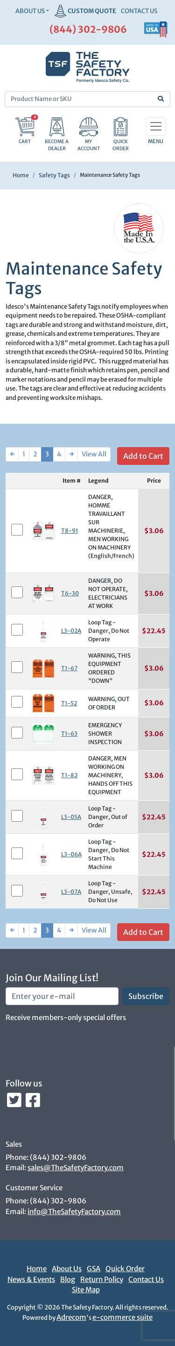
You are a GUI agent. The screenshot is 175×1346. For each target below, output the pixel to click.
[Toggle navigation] (156, 126)
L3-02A (71, 630)
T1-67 (69, 668)
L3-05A (71, 816)
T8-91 (69, 530)
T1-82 (69, 775)
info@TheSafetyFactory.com (74, 1211)
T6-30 (70, 593)
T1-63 (69, 733)
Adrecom (71, 1317)
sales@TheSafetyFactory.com (76, 1167)
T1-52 (69, 703)
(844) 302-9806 (88, 29)
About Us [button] (30, 11)
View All (94, 454)
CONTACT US (139, 11)
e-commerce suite (122, 1317)
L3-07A (71, 891)
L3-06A (71, 854)
